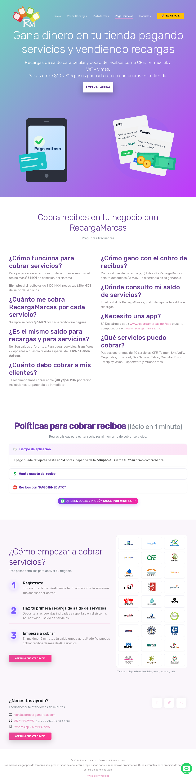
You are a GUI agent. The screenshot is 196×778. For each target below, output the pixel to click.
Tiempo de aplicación (32, 449)
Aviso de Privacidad (98, 775)
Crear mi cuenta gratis (30, 658)
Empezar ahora (98, 87)
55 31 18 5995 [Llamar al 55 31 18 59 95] (24, 721)
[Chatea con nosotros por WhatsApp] (186, 768)
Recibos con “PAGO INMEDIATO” (39, 487)
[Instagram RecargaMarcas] (181, 703)
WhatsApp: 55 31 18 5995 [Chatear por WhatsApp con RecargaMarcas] (32, 727)
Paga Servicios (124, 16)
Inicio (58, 16)
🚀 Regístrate (170, 15)
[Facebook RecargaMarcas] (157, 703)
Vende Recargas (77, 16)
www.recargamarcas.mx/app (150, 324)
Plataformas (101, 16)
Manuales (145, 16)
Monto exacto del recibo (34, 474)
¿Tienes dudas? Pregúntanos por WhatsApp (98, 501)
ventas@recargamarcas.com (35, 715)
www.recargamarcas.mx (142, 328)
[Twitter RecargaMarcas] (169, 703)
